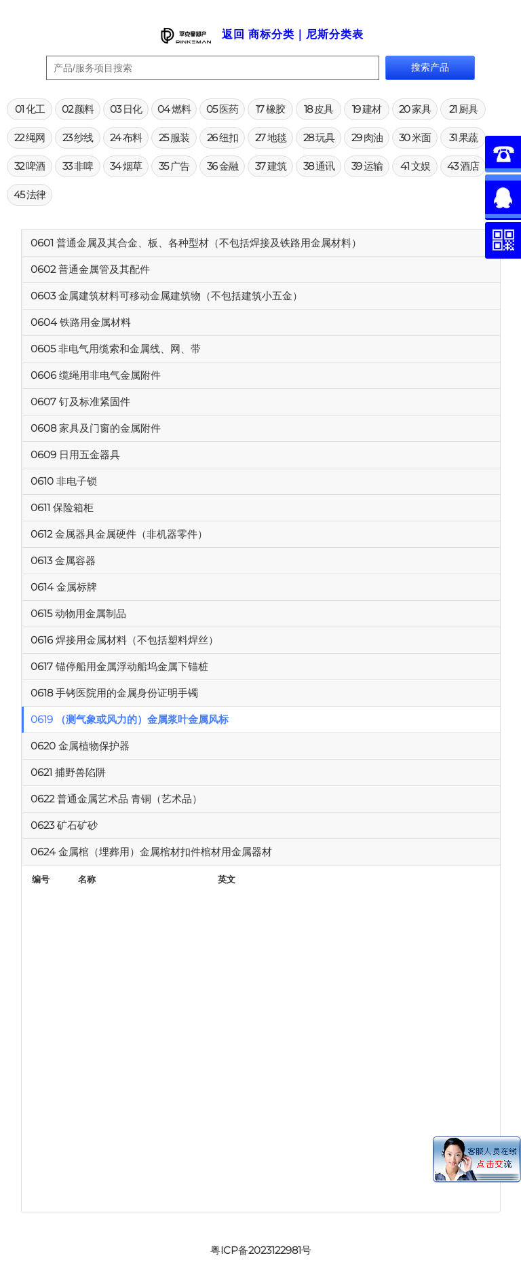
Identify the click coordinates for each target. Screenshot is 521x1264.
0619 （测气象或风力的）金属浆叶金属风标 (130, 719)
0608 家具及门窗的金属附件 (96, 428)
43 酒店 (463, 166)
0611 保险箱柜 (62, 507)
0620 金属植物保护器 (80, 745)
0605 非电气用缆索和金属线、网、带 (116, 348)
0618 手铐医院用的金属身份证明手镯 (114, 692)
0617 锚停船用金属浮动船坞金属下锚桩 (119, 666)
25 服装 (174, 137)
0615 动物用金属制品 (78, 613)
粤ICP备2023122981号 (260, 1250)
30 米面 (415, 137)
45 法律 (29, 194)
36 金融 (222, 166)
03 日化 (126, 109)
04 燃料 (174, 109)
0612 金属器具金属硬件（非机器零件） (119, 533)
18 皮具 (318, 109)
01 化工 (30, 109)
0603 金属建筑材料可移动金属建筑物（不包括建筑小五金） (167, 295)
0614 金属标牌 (64, 586)
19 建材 (366, 109)
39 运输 (367, 166)
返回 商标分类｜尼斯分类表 (293, 34)
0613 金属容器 (63, 560)
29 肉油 (367, 137)
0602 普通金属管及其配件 (90, 269)
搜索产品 (430, 67)
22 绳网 (29, 137)
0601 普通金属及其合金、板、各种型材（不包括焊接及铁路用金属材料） (196, 242)
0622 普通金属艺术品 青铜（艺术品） (116, 798)
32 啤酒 (29, 166)
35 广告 (174, 166)
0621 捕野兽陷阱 (68, 772)
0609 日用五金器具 (75, 454)
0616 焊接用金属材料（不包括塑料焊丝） (124, 639)
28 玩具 (318, 137)
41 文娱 (415, 166)
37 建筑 (270, 166)
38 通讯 (318, 166)
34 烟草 (126, 166)
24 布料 (126, 137)
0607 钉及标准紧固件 (80, 401)
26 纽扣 (222, 137)
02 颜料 (78, 109)
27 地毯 (270, 137)
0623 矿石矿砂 (64, 825)
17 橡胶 (270, 109)
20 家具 (415, 109)
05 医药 (222, 109)
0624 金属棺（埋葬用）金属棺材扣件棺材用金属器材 (151, 851)
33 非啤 (77, 166)
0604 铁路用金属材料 (81, 322)
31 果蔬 (463, 137)
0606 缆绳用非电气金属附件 (96, 375)
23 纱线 (77, 137)
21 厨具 (463, 109)
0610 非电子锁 (64, 481)
